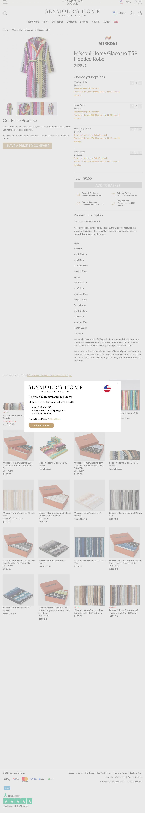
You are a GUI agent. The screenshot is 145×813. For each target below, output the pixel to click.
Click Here (55, 419)
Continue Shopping (41, 425)
